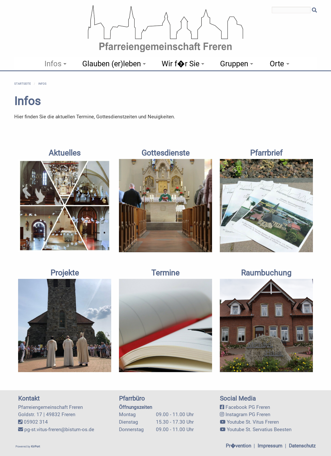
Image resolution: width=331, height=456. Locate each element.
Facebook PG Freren (247, 407)
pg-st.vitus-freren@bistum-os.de (59, 429)
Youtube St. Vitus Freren (253, 422)
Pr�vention (238, 446)
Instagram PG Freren (247, 414)
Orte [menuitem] (277, 63)
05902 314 (36, 422)
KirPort (35, 446)
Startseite (22, 83)
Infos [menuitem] (53, 63)
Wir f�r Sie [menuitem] (180, 63)
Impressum (270, 446)
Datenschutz (302, 446)
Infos (42, 83)
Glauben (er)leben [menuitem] (111, 63)
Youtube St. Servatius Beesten (259, 429)
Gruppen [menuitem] (234, 63)
